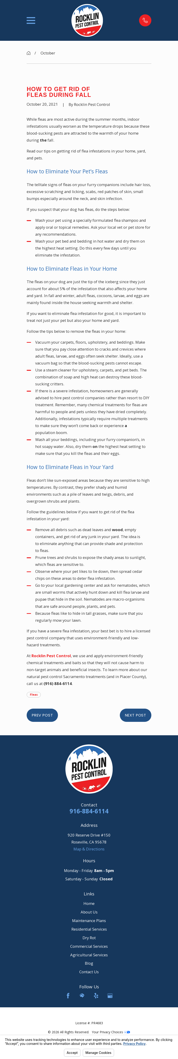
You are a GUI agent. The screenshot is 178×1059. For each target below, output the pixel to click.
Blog (89, 963)
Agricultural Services (89, 955)
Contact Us (89, 971)
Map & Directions (89, 849)
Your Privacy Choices (111, 1032)
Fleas (34, 695)
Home (89, 903)
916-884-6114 (89, 811)
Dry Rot (89, 937)
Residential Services (89, 929)
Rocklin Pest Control (51, 655)
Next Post (135, 715)
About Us (89, 912)
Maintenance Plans (89, 920)
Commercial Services (89, 946)
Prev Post (42, 715)
